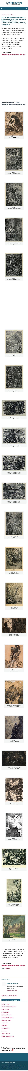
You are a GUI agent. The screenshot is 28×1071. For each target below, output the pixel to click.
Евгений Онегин (6, 1015)
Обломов (4, 1025)
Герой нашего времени (8, 1007)
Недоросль (4, 1023)
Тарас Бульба (5, 1033)
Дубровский (5, 1012)
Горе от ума (5, 1009)
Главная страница (5, 14)
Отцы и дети (5, 1028)
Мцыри (13, 14)
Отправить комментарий (9, 996)
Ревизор (4, 1031)
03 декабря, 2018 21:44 (12, 990)
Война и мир (5, 1004)
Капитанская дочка (7, 1017)
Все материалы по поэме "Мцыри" (14, 54)
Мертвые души (6, 1020)
